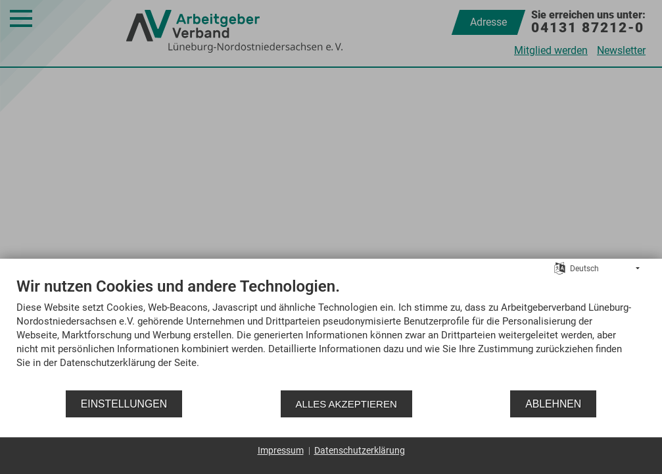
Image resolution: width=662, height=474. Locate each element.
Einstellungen (124, 403)
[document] (331, 332)
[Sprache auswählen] (560, 268)
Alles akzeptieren (346, 403)
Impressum (281, 450)
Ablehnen (553, 403)
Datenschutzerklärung (359, 450)
